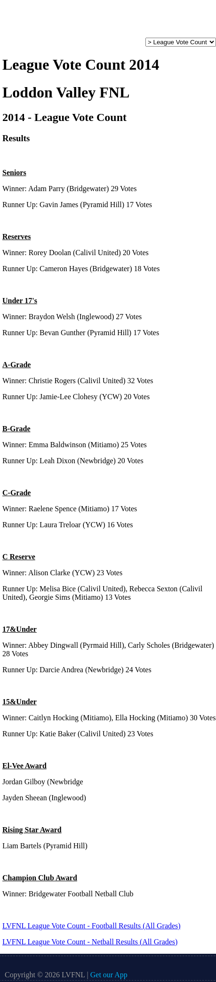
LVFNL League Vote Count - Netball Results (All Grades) (89, 942)
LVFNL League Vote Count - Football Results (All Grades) (91, 926)
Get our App (109, 975)
